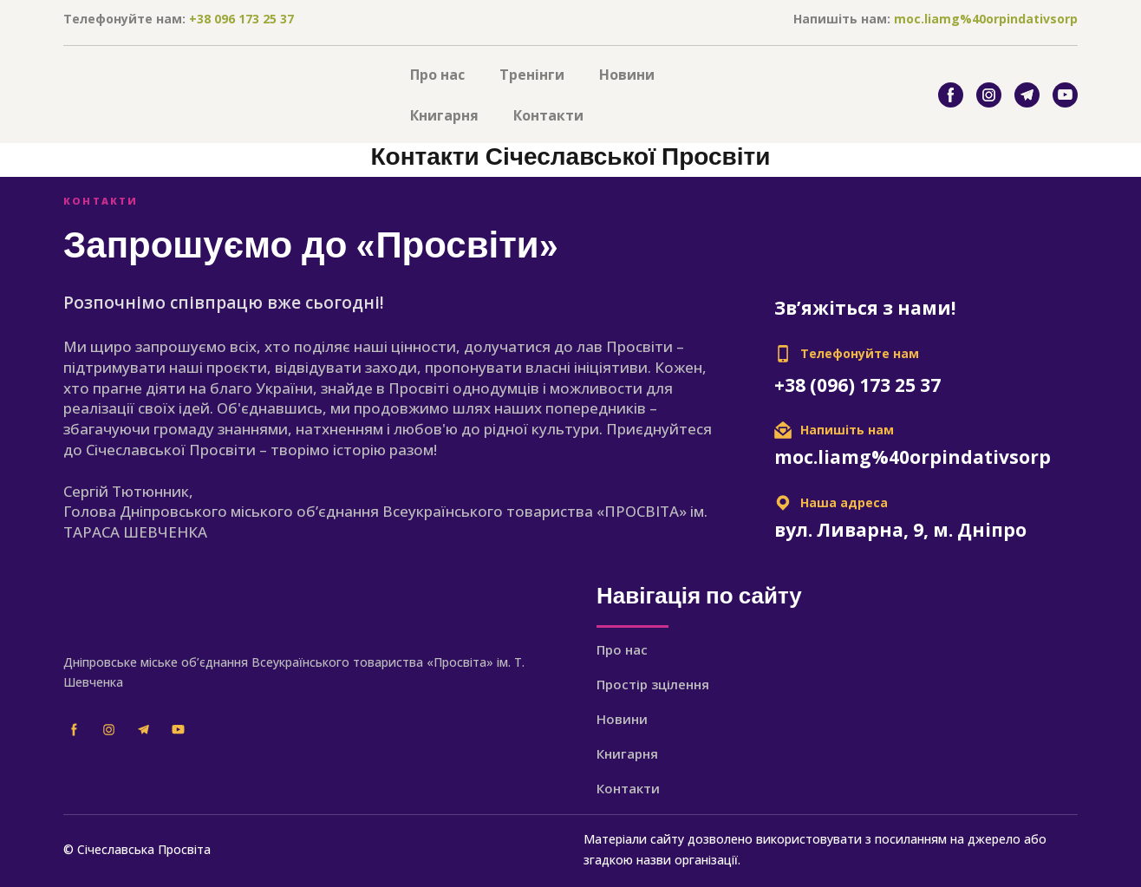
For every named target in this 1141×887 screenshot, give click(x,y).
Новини (627, 74)
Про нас (437, 74)
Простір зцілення (653, 684)
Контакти (548, 115)
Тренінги (531, 74)
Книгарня (444, 115)
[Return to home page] (223, 95)
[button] (950, 95)
